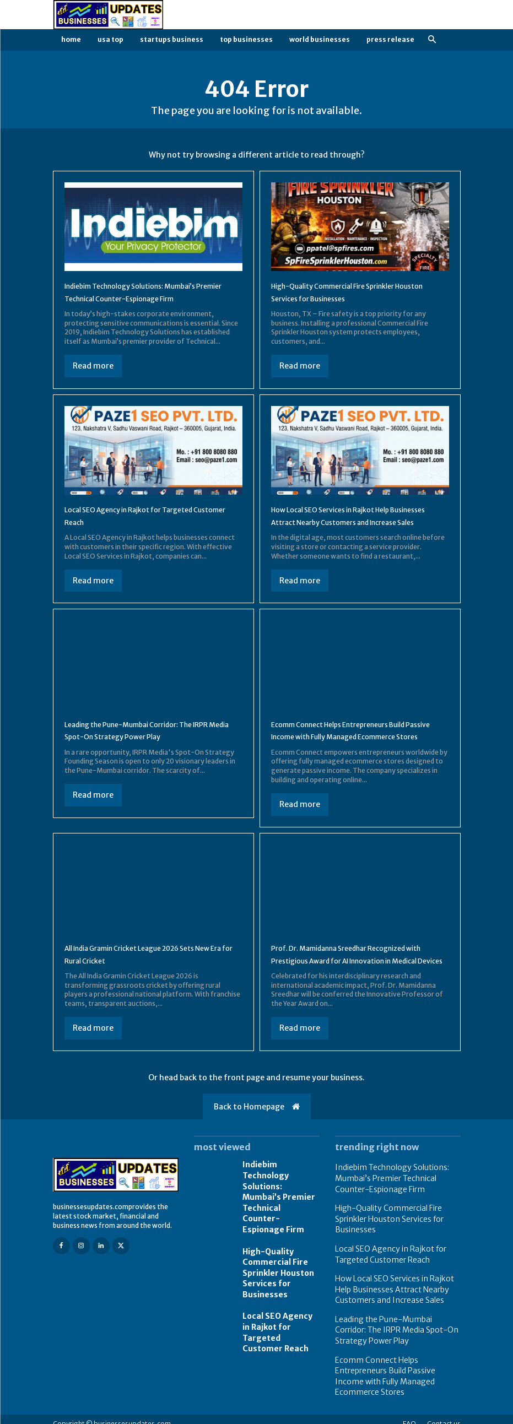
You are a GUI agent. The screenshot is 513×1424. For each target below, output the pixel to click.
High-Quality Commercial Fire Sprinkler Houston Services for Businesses (273, 1277)
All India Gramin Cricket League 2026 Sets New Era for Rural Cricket (150, 978)
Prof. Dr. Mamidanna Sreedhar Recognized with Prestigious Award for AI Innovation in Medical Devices (359, 985)
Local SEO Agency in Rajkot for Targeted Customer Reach (277, 1326)
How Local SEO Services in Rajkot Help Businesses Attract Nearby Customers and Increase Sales (358, 521)
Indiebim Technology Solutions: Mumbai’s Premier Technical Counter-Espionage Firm (279, 1219)
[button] (432, 40)
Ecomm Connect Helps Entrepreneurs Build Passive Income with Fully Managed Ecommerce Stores (358, 748)
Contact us (444, 1414)
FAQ (409, 1414)
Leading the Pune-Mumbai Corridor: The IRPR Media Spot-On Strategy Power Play (392, 1338)
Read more (93, 366)
